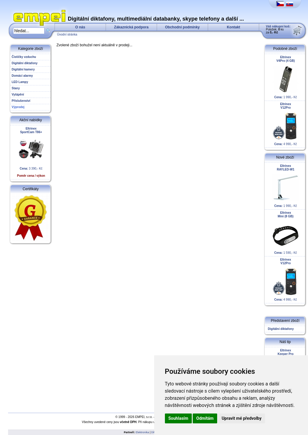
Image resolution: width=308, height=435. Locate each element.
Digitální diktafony (280, 329)
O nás (80, 27)
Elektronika (142, 432)
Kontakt (233, 27)
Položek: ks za (278, 29)
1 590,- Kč (285, 232)
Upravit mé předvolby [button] (241, 418)
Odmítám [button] (205, 418)
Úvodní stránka (67, 34)
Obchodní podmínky (182, 27)
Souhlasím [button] (178, 418)
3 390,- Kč (31, 152)
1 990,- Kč (285, 77)
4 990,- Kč (285, 124)
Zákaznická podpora (131, 27)
